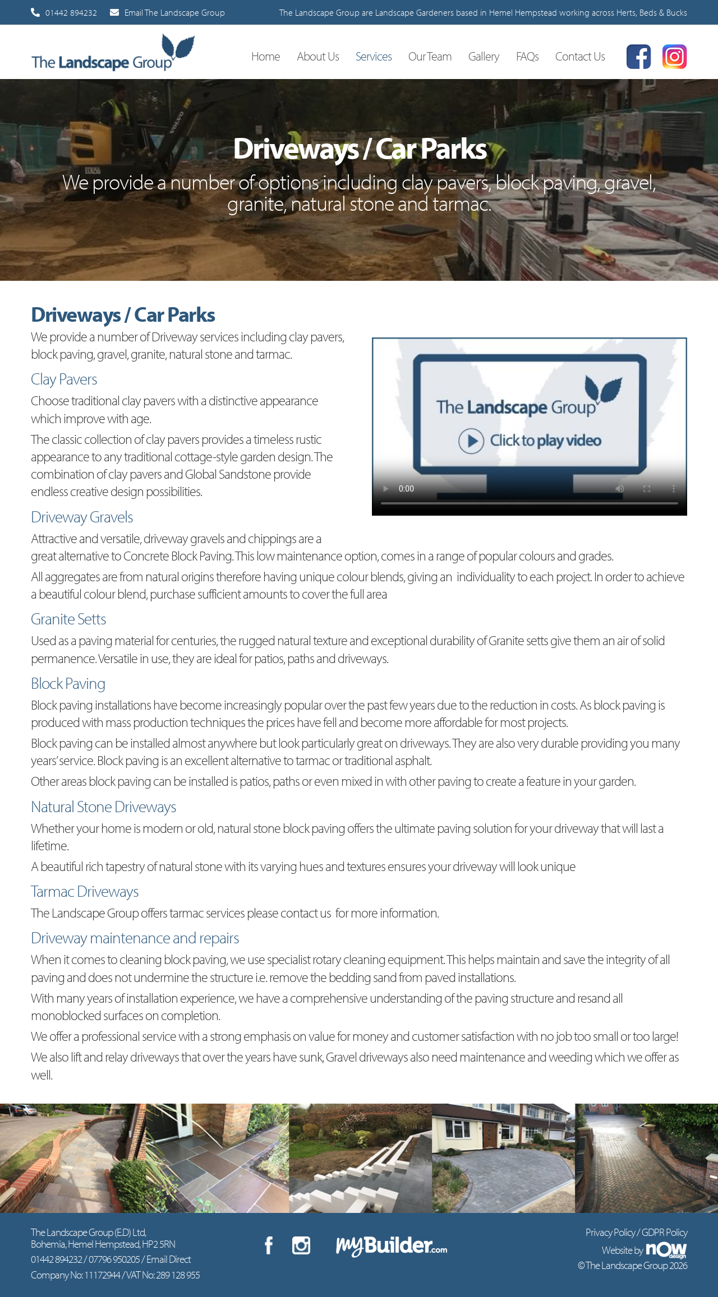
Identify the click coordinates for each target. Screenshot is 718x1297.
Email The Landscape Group (167, 12)
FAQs (527, 56)
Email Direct (168, 1259)
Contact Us (580, 56)
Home (265, 56)
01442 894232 (64, 12)
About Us (318, 56)
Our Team (430, 56)
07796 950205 (114, 1259)
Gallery (483, 56)
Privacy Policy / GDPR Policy (636, 1232)
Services (374, 56)
